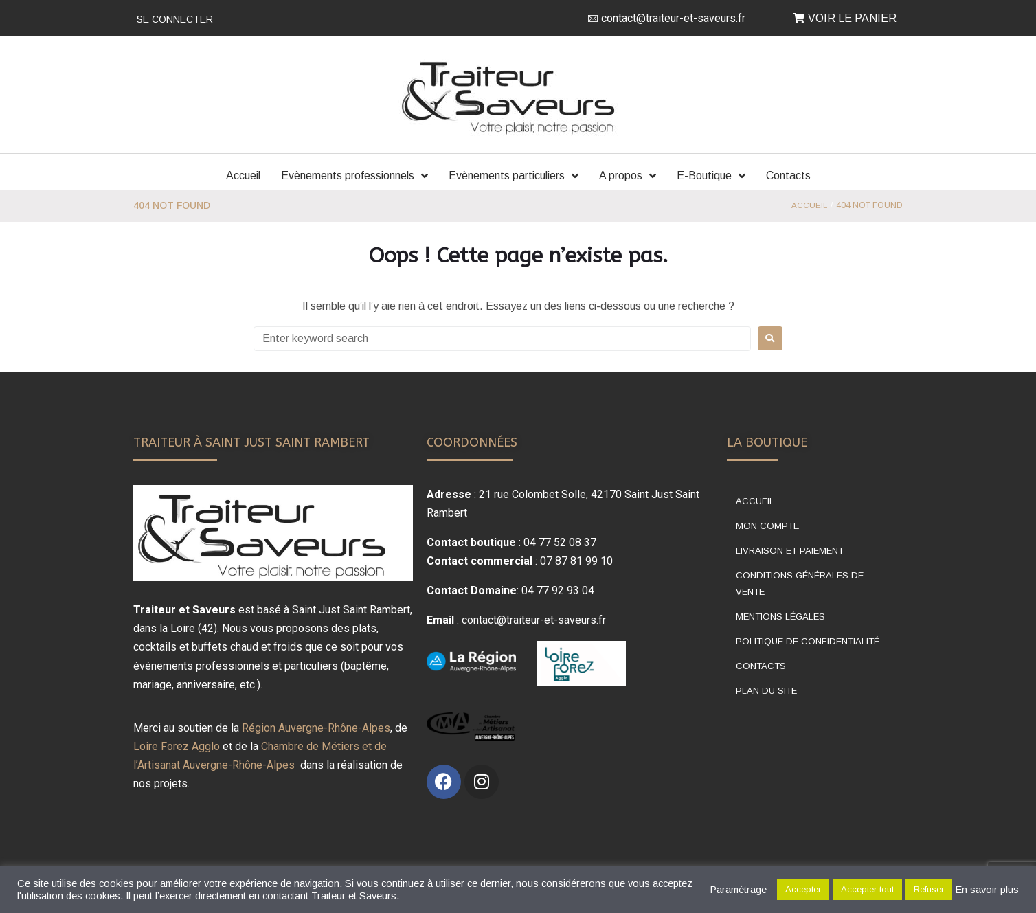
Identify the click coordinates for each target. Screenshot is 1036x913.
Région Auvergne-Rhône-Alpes (316, 727)
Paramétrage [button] (738, 889)
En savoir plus (987, 889)
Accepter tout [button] (867, 889)
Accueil (809, 205)
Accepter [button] (803, 889)
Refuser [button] (929, 889)
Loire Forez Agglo (176, 746)
